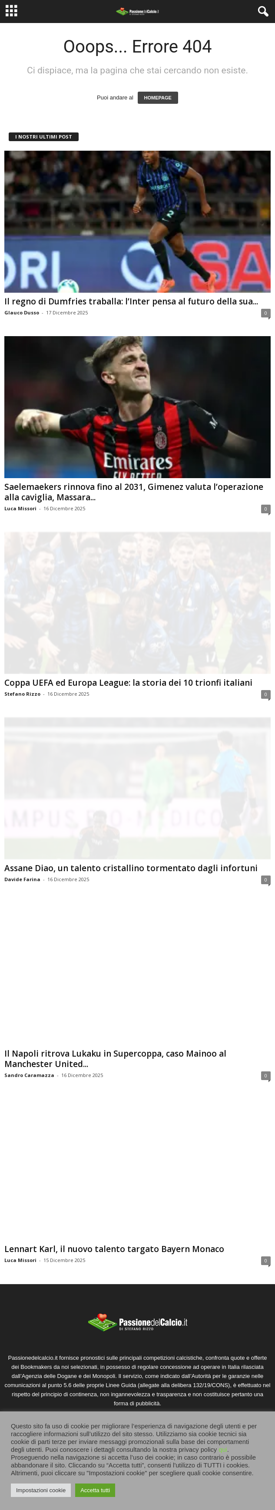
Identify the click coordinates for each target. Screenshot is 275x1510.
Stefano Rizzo (22, 694)
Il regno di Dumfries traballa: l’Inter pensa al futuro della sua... (131, 301)
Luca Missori (20, 508)
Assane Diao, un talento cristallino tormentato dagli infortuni (131, 868)
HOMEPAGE (158, 97)
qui (223, 1449)
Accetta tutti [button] (95, 1490)
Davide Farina (22, 879)
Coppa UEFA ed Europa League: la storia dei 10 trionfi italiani (128, 682)
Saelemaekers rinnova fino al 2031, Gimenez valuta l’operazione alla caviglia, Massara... (133, 492)
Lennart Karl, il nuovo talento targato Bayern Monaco (114, 1249)
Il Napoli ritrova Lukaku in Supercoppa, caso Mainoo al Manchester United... (115, 1059)
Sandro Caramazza (29, 1075)
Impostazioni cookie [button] (41, 1490)
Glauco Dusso (21, 312)
